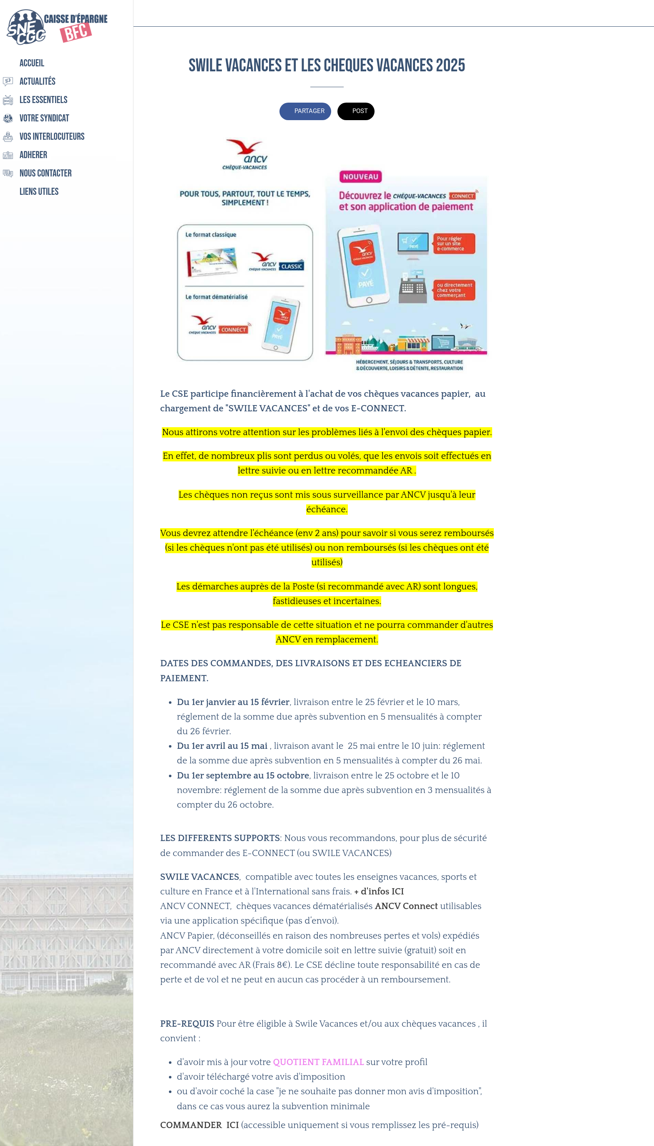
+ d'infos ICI (379, 892)
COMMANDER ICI (199, 1125)
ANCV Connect (406, 906)
